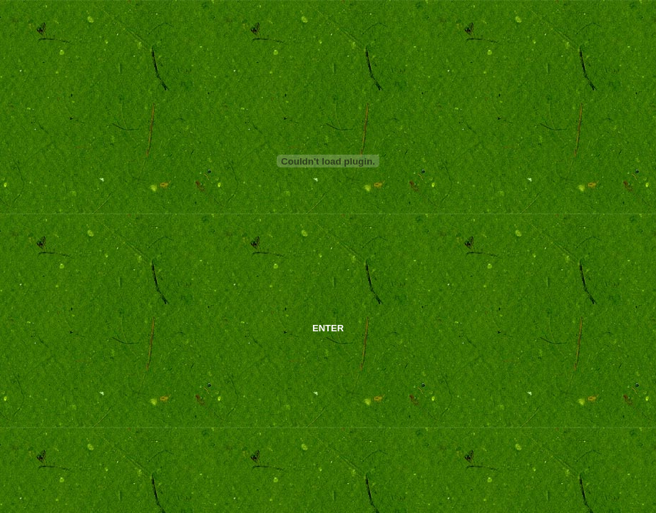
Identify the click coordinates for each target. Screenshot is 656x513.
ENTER (328, 328)
